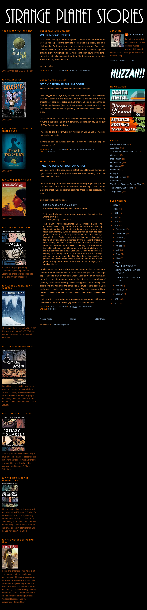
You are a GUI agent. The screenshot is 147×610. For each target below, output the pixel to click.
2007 (116, 299)
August (119, 246)
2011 (116, 213)
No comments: (87, 149)
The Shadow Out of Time (121, 188)
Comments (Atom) (61, 324)
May (118, 258)
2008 (116, 225)
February (120, 290)
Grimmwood (115, 162)
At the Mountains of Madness (123, 151)
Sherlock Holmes (118, 177)
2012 (116, 209)
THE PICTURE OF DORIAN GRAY (62, 165)
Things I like (115, 191)
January (120, 294)
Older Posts (100, 319)
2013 (116, 205)
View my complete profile (124, 60)
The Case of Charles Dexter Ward (125, 184)
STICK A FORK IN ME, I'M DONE (62, 84)
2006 (116, 303)
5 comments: (85, 307)
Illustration (115, 166)
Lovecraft (114, 169)
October (120, 237)
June (118, 254)
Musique (114, 173)
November (121, 233)
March (119, 285)
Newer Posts (46, 319)
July (118, 250)
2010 (116, 217)
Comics (52, 152)
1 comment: (85, 70)
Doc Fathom (116, 159)
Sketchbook (115, 180)
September (121, 241)
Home (73, 319)
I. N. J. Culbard (136, 35)
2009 (116, 221)
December (121, 229)
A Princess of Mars (119, 144)
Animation (115, 148)
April (118, 262)
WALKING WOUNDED (55, 35)
